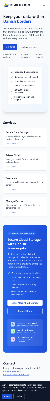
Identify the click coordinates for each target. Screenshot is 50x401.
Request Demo (24, 311)
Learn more (32, 390)
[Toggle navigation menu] (44, 5)
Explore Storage (29, 46)
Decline (19, 396)
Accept (7, 396)
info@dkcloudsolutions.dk (16, 374)
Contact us (8, 371)
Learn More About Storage (24, 302)
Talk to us (10, 46)
